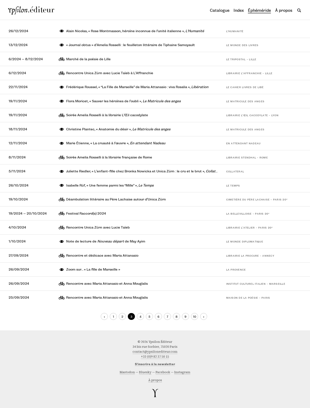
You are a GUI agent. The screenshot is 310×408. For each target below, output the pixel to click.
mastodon (127, 372)
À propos (283, 10)
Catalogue (219, 10)
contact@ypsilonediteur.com (155, 351)
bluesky (145, 372)
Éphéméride (259, 10)
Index (239, 10)
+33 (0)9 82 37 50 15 (155, 356)
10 (194, 317)
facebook (163, 372)
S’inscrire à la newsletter (155, 364)
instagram (182, 372)
